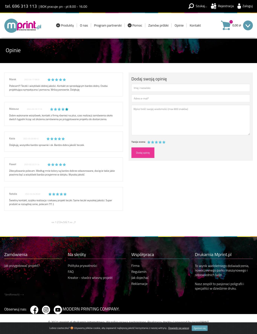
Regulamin (138, 271)
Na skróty (77, 254)
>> (71, 222)
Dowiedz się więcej (178, 328)
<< (53, 222)
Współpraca (142, 254)
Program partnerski (108, 26)
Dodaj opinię (143, 153)
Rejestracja (226, 5)
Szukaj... (201, 5)
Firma (135, 265)
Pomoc (137, 26)
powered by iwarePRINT (192, 322)
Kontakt (195, 26)
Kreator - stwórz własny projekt (90, 277)
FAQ (71, 271)
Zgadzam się (200, 328)
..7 (74, 222)
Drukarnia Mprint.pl (213, 254)
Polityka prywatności (82, 265)
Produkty (67, 26)
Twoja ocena (138, 142)
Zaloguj (247, 5)
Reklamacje (139, 283)
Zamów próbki (158, 26)
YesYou (168, 322)
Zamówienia (15, 254)
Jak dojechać (140, 277)
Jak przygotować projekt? (22, 265)
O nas (84, 26)
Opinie (179, 26)
